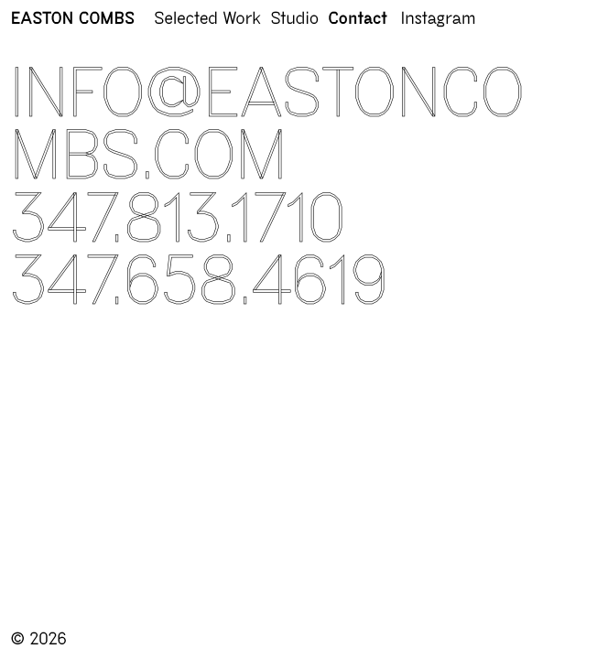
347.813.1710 (178, 218)
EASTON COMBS (73, 18)
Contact (358, 18)
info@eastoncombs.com (268, 123)
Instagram (438, 18)
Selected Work (207, 18)
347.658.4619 (199, 280)
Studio (294, 18)
